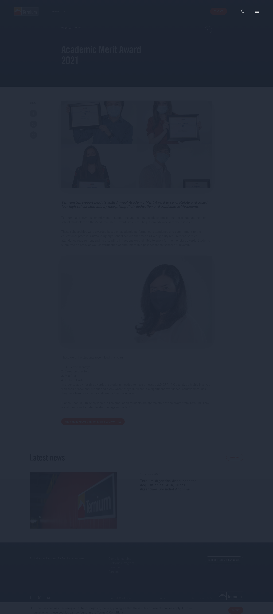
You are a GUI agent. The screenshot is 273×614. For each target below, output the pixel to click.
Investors (114, 567)
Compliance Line (119, 558)
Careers (113, 571)
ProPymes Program (121, 563)
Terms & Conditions (119, 598)
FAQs (162, 598)
